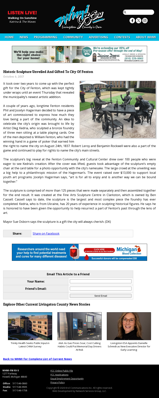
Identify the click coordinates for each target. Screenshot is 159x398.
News (24, 37)
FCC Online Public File (62, 370)
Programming (45, 37)
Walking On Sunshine (22, 17)
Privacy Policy (58, 382)
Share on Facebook (46, 233)
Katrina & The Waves (22, 21)
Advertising (98, 37)
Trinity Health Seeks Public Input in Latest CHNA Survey (30, 330)
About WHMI (146, 37)
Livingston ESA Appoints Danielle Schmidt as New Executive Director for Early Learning (129, 331)
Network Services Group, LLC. (91, 391)
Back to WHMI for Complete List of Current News (37, 359)
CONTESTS (122, 37)
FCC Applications (59, 374)
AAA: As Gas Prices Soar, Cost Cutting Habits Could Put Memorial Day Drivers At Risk (79, 331)
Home (9, 37)
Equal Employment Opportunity (67, 378)
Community (73, 37)
